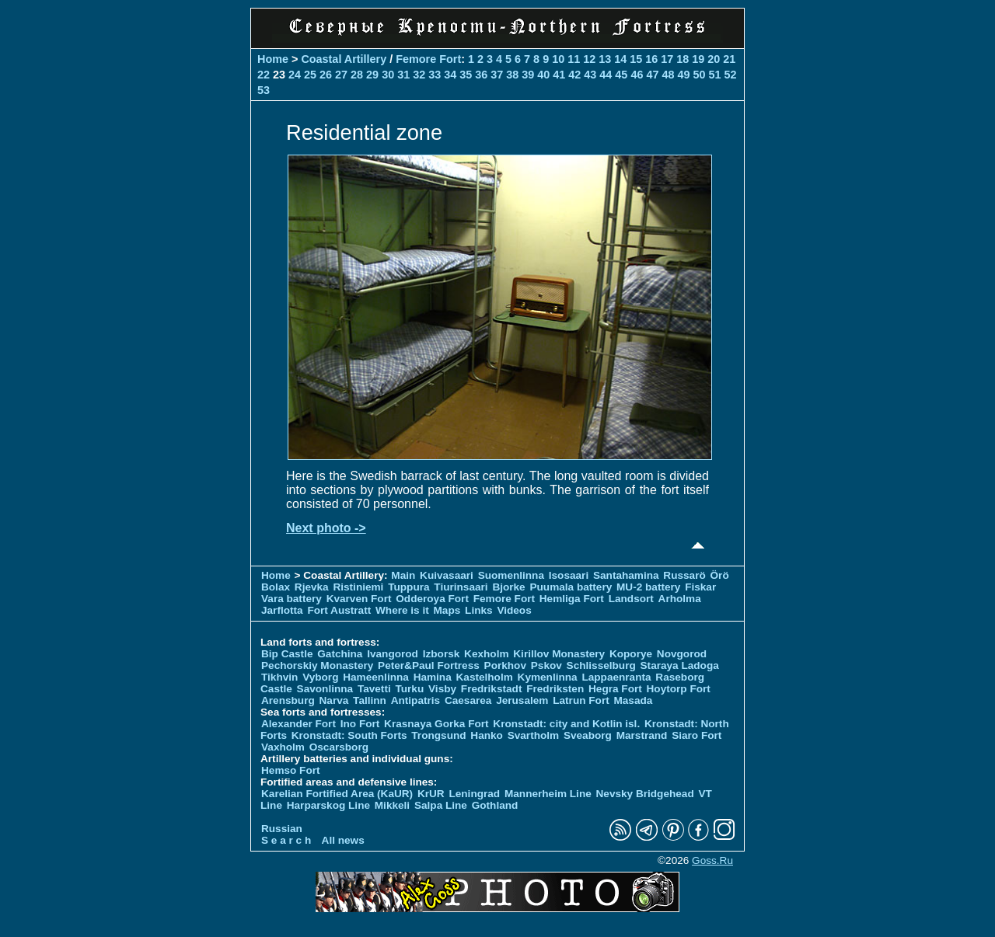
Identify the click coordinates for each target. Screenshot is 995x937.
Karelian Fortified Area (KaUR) (337, 793)
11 (573, 59)
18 (682, 59)
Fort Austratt (339, 610)
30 (388, 74)
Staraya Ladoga (680, 665)
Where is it (402, 610)
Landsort (631, 598)
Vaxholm (283, 747)
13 (605, 59)
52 (730, 74)
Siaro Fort (696, 735)
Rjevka (312, 587)
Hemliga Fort (571, 598)
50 (699, 74)
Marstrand (642, 735)
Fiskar (700, 587)
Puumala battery (570, 587)
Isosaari (568, 575)
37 (497, 74)
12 (589, 59)
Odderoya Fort (432, 598)
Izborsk (441, 654)
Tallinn (369, 700)
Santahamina (626, 575)
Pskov (546, 665)
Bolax (275, 587)
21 (729, 59)
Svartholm (533, 735)
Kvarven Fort (359, 598)
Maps (447, 610)
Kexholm (486, 654)
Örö (719, 575)
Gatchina (339, 654)
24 (294, 74)
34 (450, 74)
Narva (334, 700)
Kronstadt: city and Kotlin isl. (566, 724)
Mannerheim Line (548, 793)
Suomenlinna (511, 575)
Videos (514, 610)
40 (543, 74)
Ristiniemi (358, 587)
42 (574, 74)
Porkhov (505, 665)
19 (698, 59)
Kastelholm (484, 677)
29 (372, 74)
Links (479, 610)
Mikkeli (392, 805)
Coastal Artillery (343, 59)
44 (605, 74)
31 (403, 74)
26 (325, 74)
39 (528, 74)
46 (636, 74)
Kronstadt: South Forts (349, 735)
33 (434, 74)
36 (481, 74)
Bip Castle (286, 654)
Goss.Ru (712, 860)
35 (465, 74)
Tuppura (408, 587)
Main (403, 575)
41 (559, 74)
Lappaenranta (616, 677)
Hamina (433, 677)
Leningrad (474, 793)
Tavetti (374, 689)
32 (419, 74)
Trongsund (438, 735)
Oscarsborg (338, 747)
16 (651, 59)
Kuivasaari (446, 575)
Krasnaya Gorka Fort (436, 724)
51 (714, 74)
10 (558, 59)
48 (668, 74)
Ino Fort (360, 724)
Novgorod (682, 654)
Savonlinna (325, 689)
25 (310, 74)
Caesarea (468, 700)
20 (713, 59)
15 (636, 59)
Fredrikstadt (491, 689)
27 (341, 74)
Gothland (495, 805)
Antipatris (415, 700)
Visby (442, 689)
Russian (281, 828)
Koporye (630, 654)
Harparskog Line (328, 805)
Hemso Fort (290, 770)
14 (620, 59)
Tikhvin (279, 677)
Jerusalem (522, 700)
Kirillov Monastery (559, 654)
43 (590, 74)
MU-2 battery (648, 587)
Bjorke (508, 587)
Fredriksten (555, 689)
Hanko (486, 735)
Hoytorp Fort (678, 689)
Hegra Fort (615, 689)
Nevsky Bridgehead (645, 793)
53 (263, 90)
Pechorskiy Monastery (317, 665)
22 (263, 74)
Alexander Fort (298, 724)
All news (343, 840)
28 (357, 74)
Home (272, 59)
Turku (409, 689)
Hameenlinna (376, 677)
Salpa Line (440, 805)
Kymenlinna (548, 677)
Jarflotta (282, 610)
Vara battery (291, 598)
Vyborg (320, 677)
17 (667, 59)
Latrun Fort (581, 700)
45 (621, 74)
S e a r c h (286, 840)
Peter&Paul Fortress (429, 665)
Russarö (684, 575)
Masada (632, 700)
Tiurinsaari (460, 587)
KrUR (431, 793)
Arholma (679, 598)
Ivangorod (392, 654)
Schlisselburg (601, 665)
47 (652, 74)
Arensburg (288, 700)
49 (683, 74)
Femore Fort (428, 59)
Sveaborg (588, 735)
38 (512, 74)
